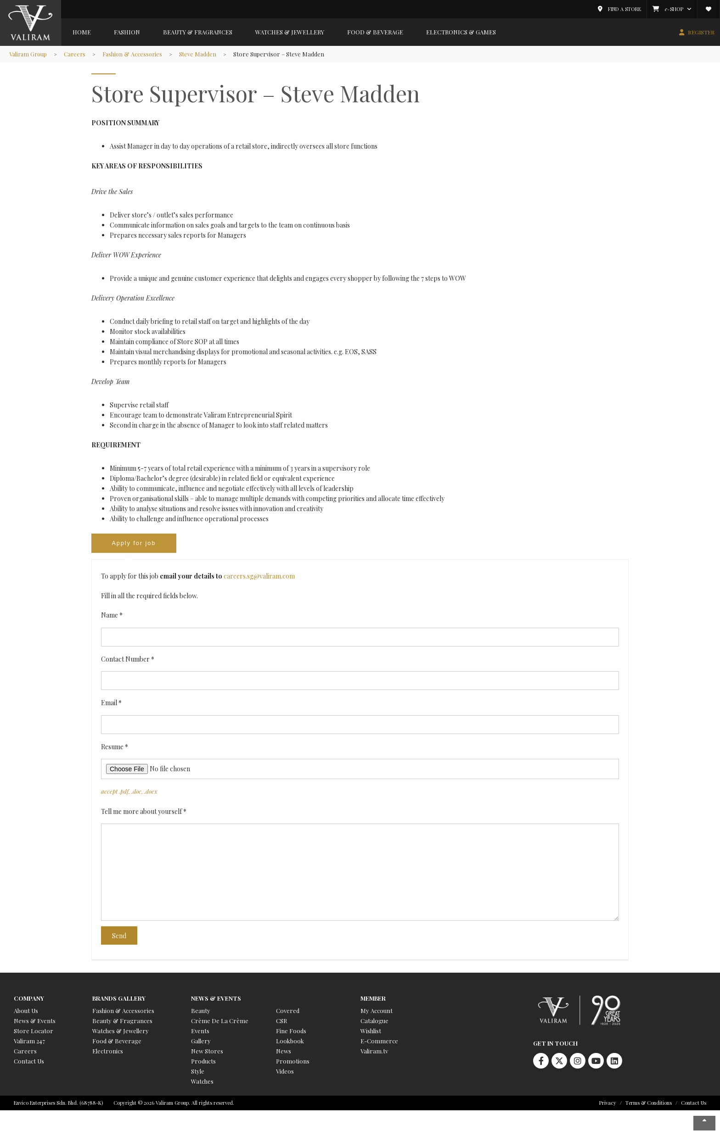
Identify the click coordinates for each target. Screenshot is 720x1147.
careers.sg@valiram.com (259, 577)
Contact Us (29, 1062)
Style (197, 1072)
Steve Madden (204, 54)
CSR (281, 1021)
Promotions (292, 1062)
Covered (287, 1011)
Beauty (200, 1011)
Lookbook (290, 1042)
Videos (285, 1072)
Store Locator (33, 1032)
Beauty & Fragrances (197, 32)
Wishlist (370, 1032)
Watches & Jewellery (289, 32)
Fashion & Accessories (137, 54)
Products (203, 1062)
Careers (77, 54)
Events (200, 1032)
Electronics (107, 1052)
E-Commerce (379, 1042)
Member (373, 999)
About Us (26, 1011)
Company (29, 999)
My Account (376, 1011)
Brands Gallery (119, 999)
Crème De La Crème (219, 1021)
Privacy (607, 1103)
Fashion (127, 32)
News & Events (35, 1021)
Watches (202, 1082)
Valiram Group (29, 54)
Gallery (201, 1042)
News (283, 1052)
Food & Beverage (375, 32)
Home (82, 32)
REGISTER (701, 32)
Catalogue (374, 1021)
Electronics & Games (461, 32)
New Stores (207, 1052)
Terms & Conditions (648, 1103)
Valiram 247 (29, 1042)
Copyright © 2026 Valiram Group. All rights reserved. (173, 1103)
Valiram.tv (374, 1052)
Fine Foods (291, 1032)
